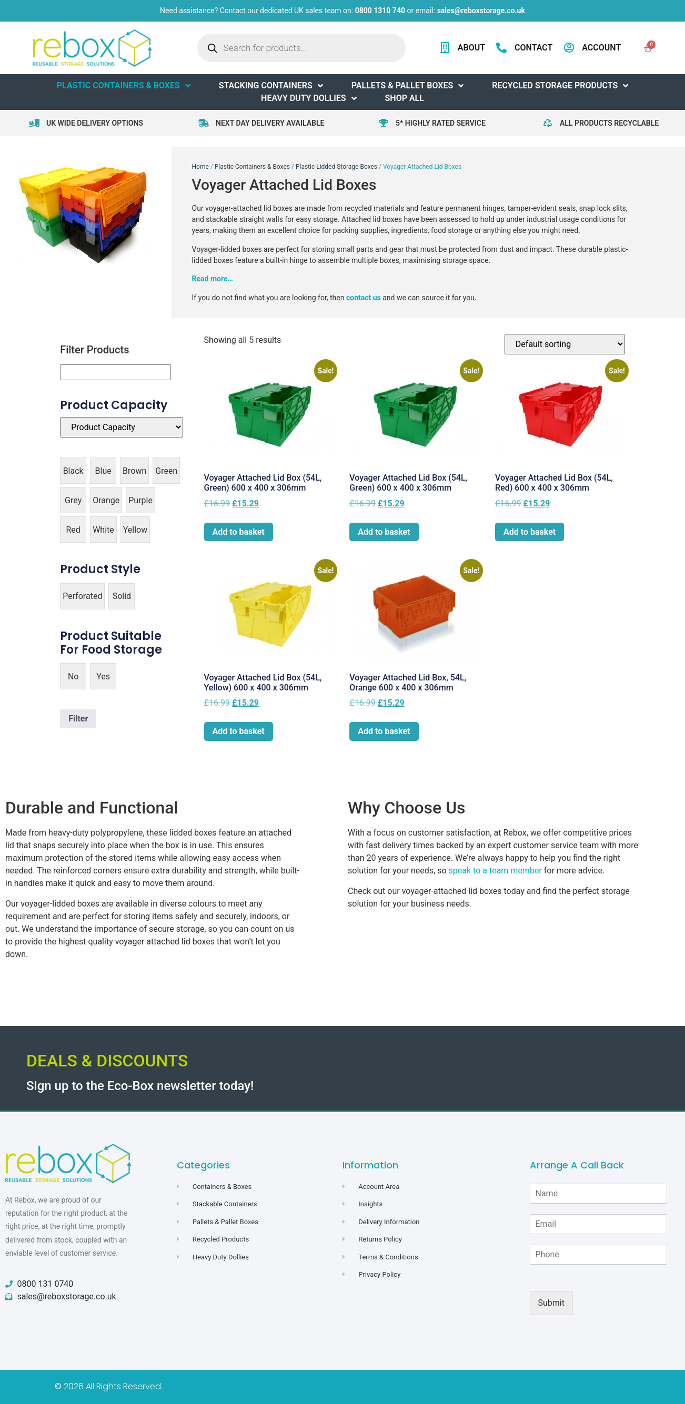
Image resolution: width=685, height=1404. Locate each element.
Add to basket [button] (239, 532)
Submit (551, 1303)
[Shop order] (565, 344)
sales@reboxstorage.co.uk (481, 10)
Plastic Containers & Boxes (252, 166)
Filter (78, 719)
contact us (363, 297)
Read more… (212, 278)
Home (200, 166)
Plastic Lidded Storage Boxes (336, 166)
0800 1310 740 (380, 10)
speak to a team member (495, 871)
